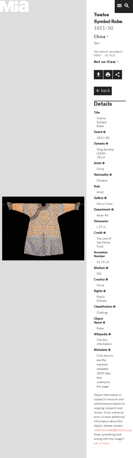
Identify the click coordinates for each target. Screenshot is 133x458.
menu (119, 5)
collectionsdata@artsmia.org (112, 430)
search (126, 5)
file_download (98, 74)
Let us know (101, 443)
